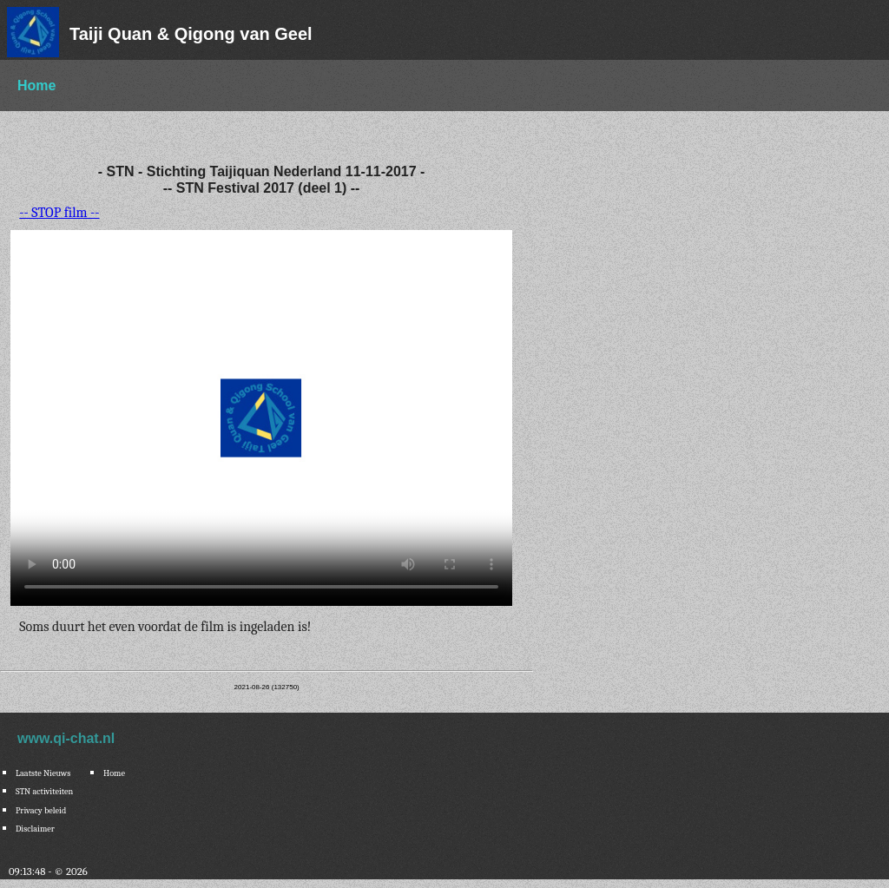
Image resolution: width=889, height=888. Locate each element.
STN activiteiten (44, 791)
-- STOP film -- (59, 212)
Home (36, 85)
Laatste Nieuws (43, 773)
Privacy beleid (41, 811)
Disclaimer (35, 829)
